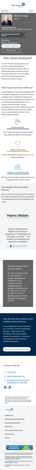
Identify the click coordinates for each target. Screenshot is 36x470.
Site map (7, 437)
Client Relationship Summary (12, 423)
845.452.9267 (5, 40)
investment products (15, 286)
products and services (15, 278)
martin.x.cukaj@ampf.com (9, 43)
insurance (11, 288)
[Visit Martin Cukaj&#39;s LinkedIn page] (10, 387)
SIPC (16, 462)
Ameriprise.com (9, 415)
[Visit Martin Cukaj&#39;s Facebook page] (5, 387)
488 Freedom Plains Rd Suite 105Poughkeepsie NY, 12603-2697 (18, 381)
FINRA (11, 462)
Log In (31, 11)
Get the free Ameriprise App (19, 447)
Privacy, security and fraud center (14, 430)
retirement (22, 298)
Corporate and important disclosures (14, 419)
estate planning (13, 298)
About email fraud (9, 434)
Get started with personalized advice (17, 349)
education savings (14, 296)
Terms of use (8, 426)
